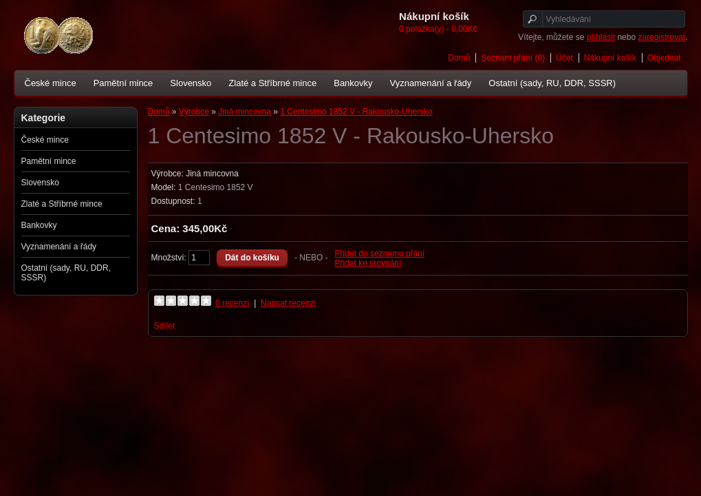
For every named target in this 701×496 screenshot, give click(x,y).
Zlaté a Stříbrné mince (272, 83)
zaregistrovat (661, 37)
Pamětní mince (123, 83)
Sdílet (164, 326)
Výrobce (194, 111)
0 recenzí (232, 303)
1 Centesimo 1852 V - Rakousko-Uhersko (356, 111)
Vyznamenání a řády (431, 83)
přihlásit (601, 37)
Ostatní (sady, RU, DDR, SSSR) (552, 83)
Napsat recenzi (288, 303)
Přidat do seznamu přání (380, 253)
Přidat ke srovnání (368, 263)
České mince (50, 83)
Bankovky (353, 83)
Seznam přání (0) (513, 58)
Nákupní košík (610, 58)
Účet (564, 58)
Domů (459, 58)
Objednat (664, 58)
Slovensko (190, 83)
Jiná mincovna (244, 111)
